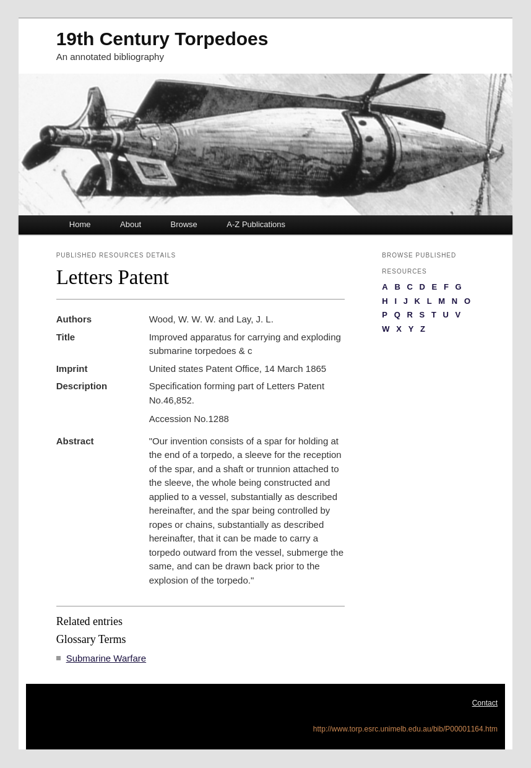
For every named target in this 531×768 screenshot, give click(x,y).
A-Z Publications (256, 224)
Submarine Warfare (106, 658)
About (130, 224)
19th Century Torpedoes (162, 38)
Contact (485, 703)
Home (80, 224)
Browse (184, 224)
